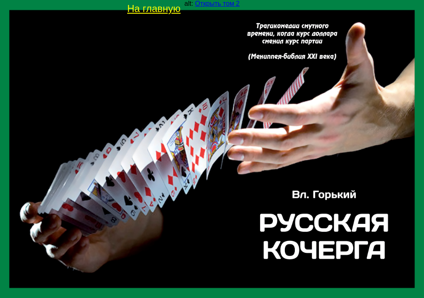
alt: (211, 3)
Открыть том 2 (217, 3)
